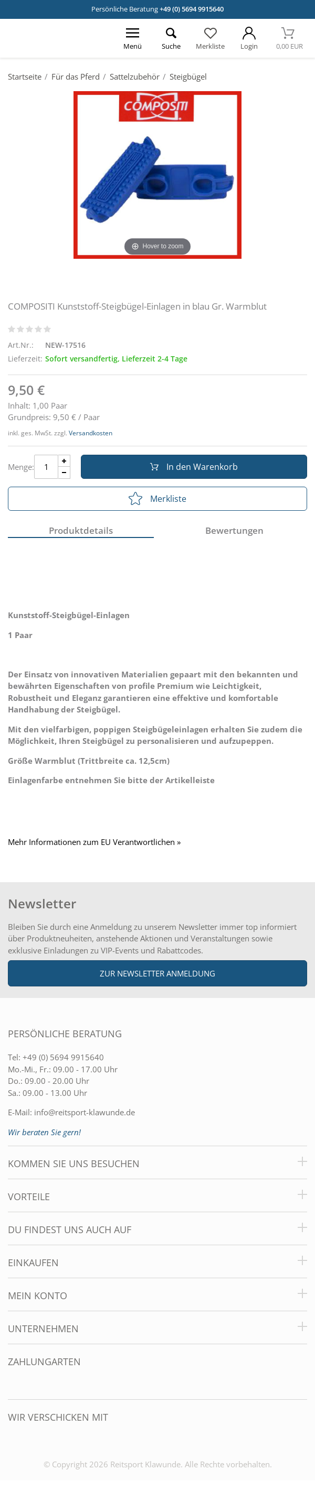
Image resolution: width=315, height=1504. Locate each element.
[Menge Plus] (64, 461)
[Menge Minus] (64, 473)
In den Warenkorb (194, 467)
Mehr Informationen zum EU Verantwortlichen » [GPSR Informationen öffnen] (94, 842)
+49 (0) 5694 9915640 (192, 9)
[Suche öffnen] (171, 38)
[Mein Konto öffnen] (248, 38)
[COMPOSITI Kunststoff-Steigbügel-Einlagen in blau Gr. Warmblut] (157, 174)
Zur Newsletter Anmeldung (157, 973)
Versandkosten (90, 433)
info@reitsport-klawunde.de (84, 1112)
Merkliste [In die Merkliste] (157, 499)
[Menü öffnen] (132, 38)
